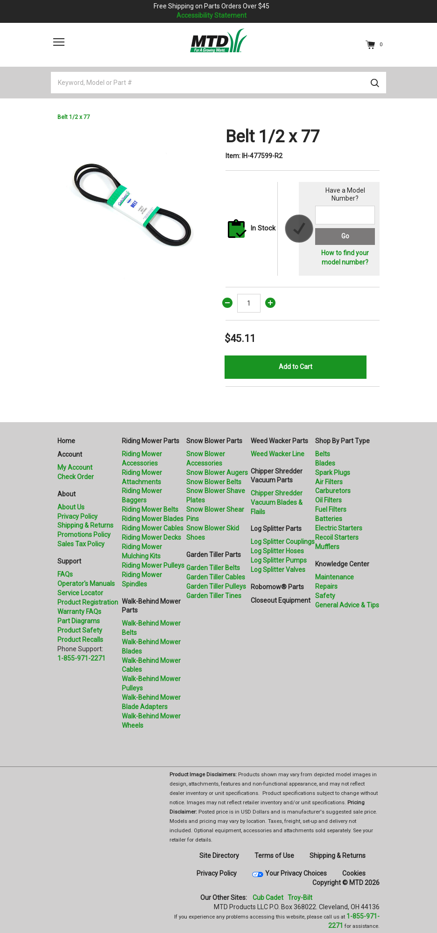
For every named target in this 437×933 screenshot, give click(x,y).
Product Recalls (80, 639)
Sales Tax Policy (81, 544)
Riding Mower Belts (150, 509)
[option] (134, 204)
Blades (325, 463)
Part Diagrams (78, 621)
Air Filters (329, 482)
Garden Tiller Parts (213, 554)
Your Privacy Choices (296, 873)
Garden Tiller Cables (215, 577)
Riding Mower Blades (152, 518)
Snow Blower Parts (214, 441)
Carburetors (333, 490)
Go (345, 236)
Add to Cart (295, 366)
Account (69, 454)
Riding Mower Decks (151, 537)
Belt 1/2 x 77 (73, 117)
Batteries (328, 518)
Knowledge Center (342, 564)
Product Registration (87, 602)
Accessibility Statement (211, 15)
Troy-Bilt (300, 897)
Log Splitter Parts (276, 528)
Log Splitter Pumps (279, 560)
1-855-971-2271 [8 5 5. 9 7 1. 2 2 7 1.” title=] (81, 658)
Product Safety (79, 630)
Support (69, 561)
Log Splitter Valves (278, 569)
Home (66, 441)
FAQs (65, 574)
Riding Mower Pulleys (153, 565)
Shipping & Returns (85, 525)
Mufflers (327, 546)
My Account (74, 467)
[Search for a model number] (345, 215)
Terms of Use (274, 855)
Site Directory (219, 855)
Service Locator (80, 593)
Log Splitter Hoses (277, 551)
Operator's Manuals (86, 583)
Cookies (354, 873)
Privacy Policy (77, 516)
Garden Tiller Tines (213, 595)
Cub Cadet (268, 897)
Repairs (326, 586)
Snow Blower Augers (217, 472)
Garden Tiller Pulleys (216, 586)
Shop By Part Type (342, 441)
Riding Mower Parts (150, 441)
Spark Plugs (332, 472)
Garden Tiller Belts (213, 567)
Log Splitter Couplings (283, 541)
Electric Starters (338, 528)
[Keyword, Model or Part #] (218, 82)
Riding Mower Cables (152, 528)
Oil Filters (328, 500)
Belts (322, 454)
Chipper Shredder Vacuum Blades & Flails (277, 502)
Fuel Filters (330, 509)
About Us (71, 507)
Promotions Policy (84, 534)
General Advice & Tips (347, 605)
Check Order (75, 476)
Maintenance (334, 577)
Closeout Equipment (280, 600)
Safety (325, 595)
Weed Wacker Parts (279, 441)
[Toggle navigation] (58, 42)
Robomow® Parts (277, 587)
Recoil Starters (337, 537)
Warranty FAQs (79, 611)
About (66, 494)
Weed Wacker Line (277, 454)
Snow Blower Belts (213, 482)
